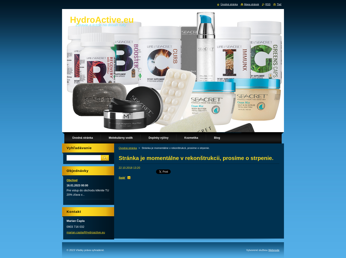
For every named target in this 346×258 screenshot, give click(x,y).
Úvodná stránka (128, 148)
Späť (122, 177)
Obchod (72, 180)
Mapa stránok (251, 4)
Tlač (279, 4)
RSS (267, 4)
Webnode (273, 250)
